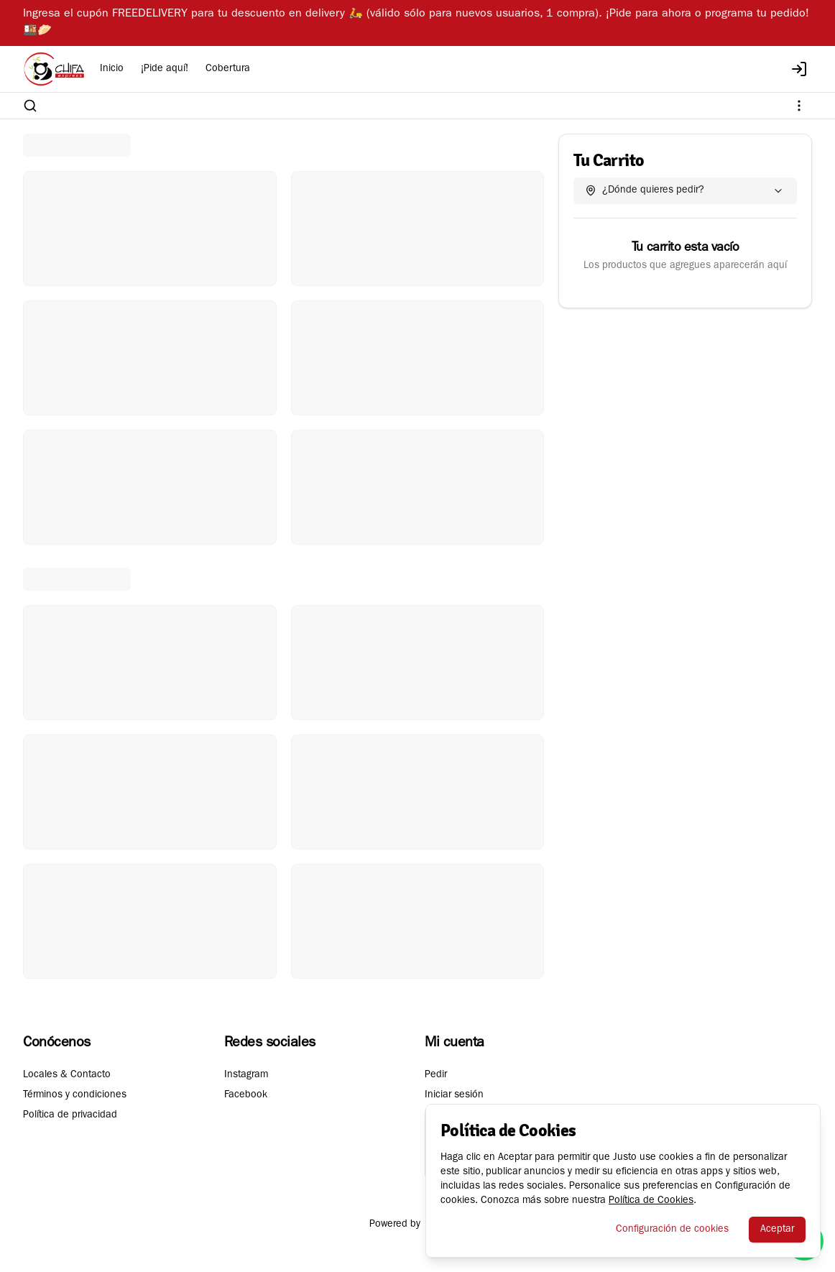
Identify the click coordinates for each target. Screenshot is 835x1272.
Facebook (245, 1095)
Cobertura (228, 69)
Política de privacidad (70, 1115)
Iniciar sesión (454, 1095)
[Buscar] (30, 105)
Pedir (436, 1075)
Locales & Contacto (67, 1075)
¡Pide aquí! (164, 69)
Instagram (246, 1075)
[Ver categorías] (799, 106)
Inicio (112, 69)
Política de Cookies (651, 1201)
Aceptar (777, 1230)
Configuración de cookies (672, 1230)
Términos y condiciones (74, 1095)
